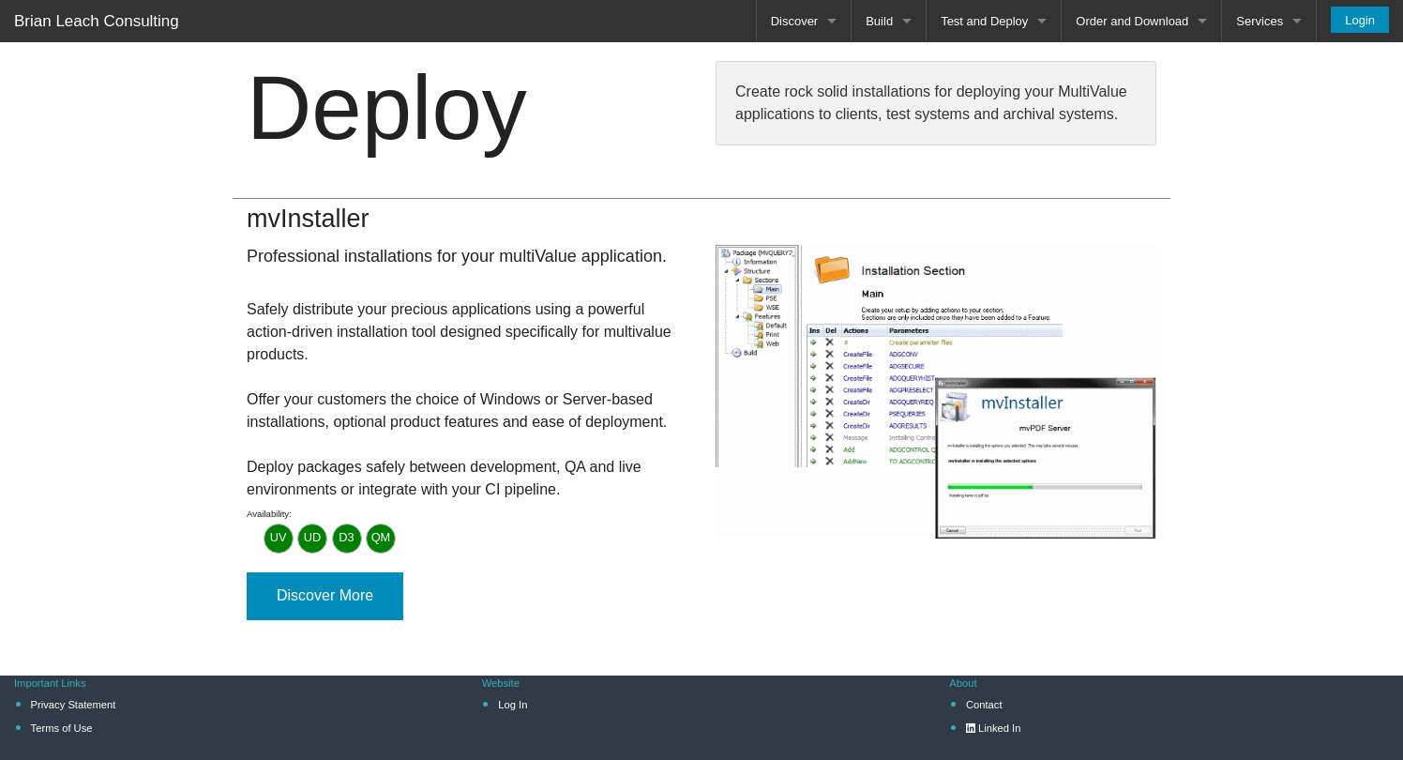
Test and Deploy (984, 21)
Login (1360, 20)
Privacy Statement (73, 704)
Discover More (325, 595)
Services (1259, 21)
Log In (512, 704)
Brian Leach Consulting (96, 21)
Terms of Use (62, 728)
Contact (984, 704)
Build (879, 21)
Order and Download (1132, 21)
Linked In (993, 728)
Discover (795, 21)
